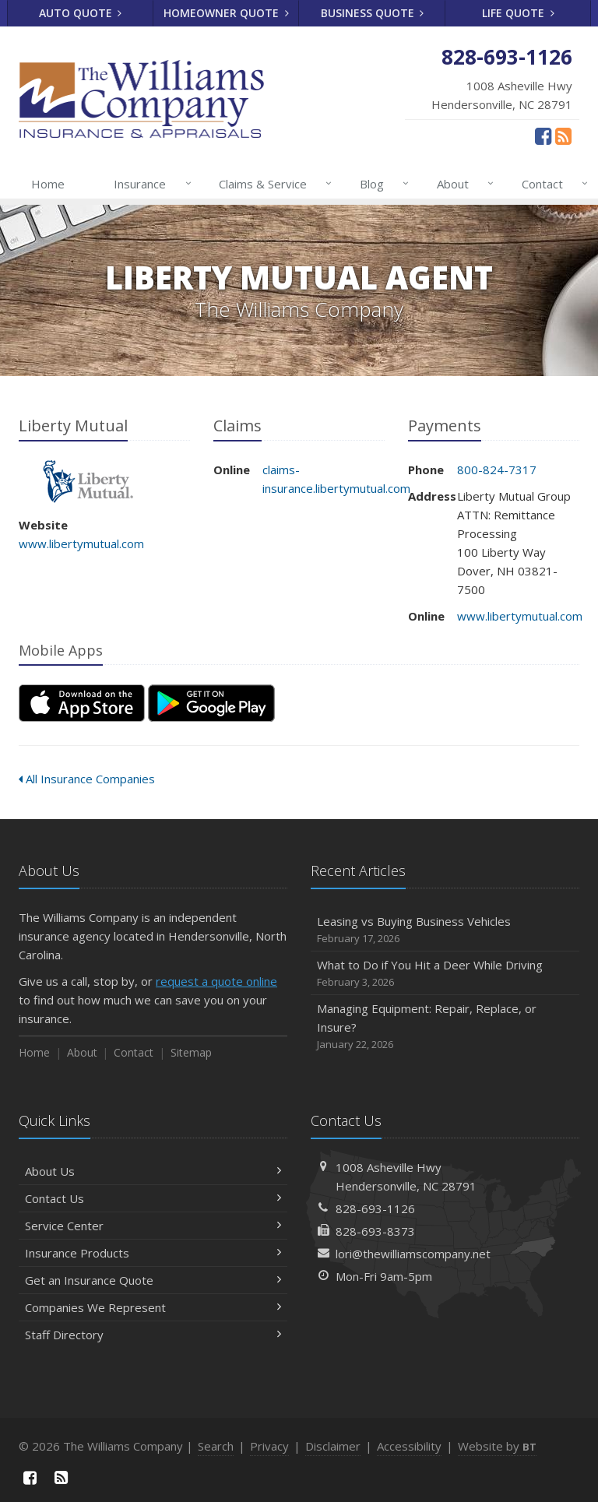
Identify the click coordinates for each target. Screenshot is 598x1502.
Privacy (269, 1446)
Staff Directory (153, 1334)
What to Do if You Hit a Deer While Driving (445, 973)
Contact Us (153, 1198)
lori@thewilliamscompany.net (413, 1253)
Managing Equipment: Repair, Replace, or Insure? (445, 1027)
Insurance (149, 183)
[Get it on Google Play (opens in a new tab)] (211, 703)
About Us (153, 1171)
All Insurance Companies (87, 778)
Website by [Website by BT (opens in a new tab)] (497, 1446)
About (462, 183)
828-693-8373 (375, 1231)
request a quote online (216, 981)
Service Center (153, 1225)
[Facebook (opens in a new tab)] (543, 135)
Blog (381, 183)
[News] (563, 135)
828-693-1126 (375, 1208)
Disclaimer (333, 1446)
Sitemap (191, 1052)
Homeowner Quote (226, 12)
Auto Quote (80, 12)
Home (48, 184)
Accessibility (409, 1446)
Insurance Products (153, 1253)
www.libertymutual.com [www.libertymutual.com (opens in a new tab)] (81, 543)
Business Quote (372, 12)
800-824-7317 (496, 469)
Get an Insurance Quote (153, 1280)
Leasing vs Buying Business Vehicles (445, 930)
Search (216, 1446)
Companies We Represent (153, 1307)
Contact (552, 183)
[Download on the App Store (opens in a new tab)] (82, 703)
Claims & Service (272, 183)
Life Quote (518, 12)
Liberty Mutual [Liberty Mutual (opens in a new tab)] (88, 481)
